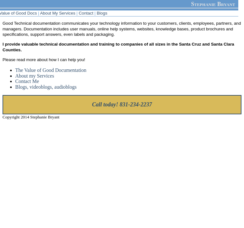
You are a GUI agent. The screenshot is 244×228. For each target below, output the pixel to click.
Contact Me (27, 81)
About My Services (57, 13)
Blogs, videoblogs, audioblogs (46, 87)
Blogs (102, 13)
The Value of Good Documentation (51, 70)
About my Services (34, 76)
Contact (86, 13)
